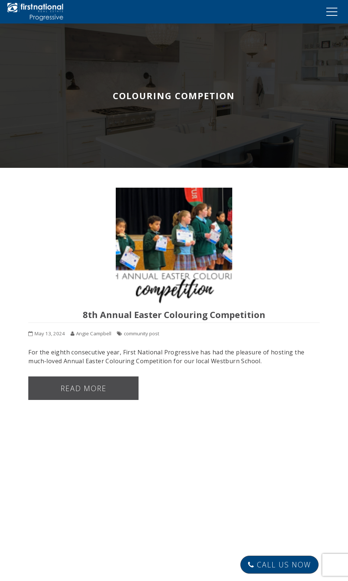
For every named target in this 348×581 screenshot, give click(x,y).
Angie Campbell (93, 333)
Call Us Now (279, 565)
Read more (83, 388)
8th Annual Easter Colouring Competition (174, 314)
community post (141, 333)
